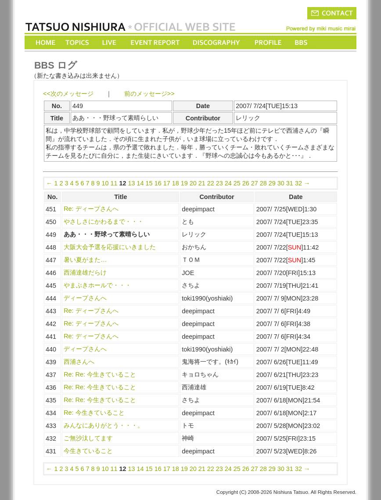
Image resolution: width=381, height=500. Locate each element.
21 (201, 183)
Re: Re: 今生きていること (100, 374)
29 (272, 183)
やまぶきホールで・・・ (97, 285)
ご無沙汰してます (88, 438)
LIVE (110, 42)
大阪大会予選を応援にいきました (110, 246)
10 (105, 183)
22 (210, 183)
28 (263, 183)
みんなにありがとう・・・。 (104, 425)
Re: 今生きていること (94, 412)
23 (219, 183)
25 (237, 183)
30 (280, 183)
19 (184, 183)
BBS (302, 42)
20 (193, 183)
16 (158, 183)
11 (114, 183)
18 (175, 183)
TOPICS (78, 42)
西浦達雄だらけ (85, 272)
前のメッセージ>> (149, 93)
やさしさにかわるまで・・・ (104, 221)
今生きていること (88, 450)
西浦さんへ (79, 361)
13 (131, 183)
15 (149, 183)
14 (140, 183)
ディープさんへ (85, 297)
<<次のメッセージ (68, 93)
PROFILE (267, 42)
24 (228, 183)
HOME (45, 42)
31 (289, 183)
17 (166, 183)
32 (298, 183)
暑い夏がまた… (85, 259)
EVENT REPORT (155, 42)
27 (254, 183)
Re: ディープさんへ (91, 208)
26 (245, 183)
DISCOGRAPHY (216, 42)
